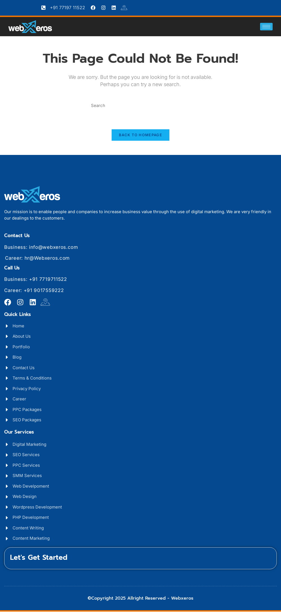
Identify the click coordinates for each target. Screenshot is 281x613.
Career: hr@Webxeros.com (37, 259)
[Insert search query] (140, 106)
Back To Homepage (140, 136)
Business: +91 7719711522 (35, 280)
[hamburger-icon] (266, 26)
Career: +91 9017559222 (34, 292)
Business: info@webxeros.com (41, 248)
